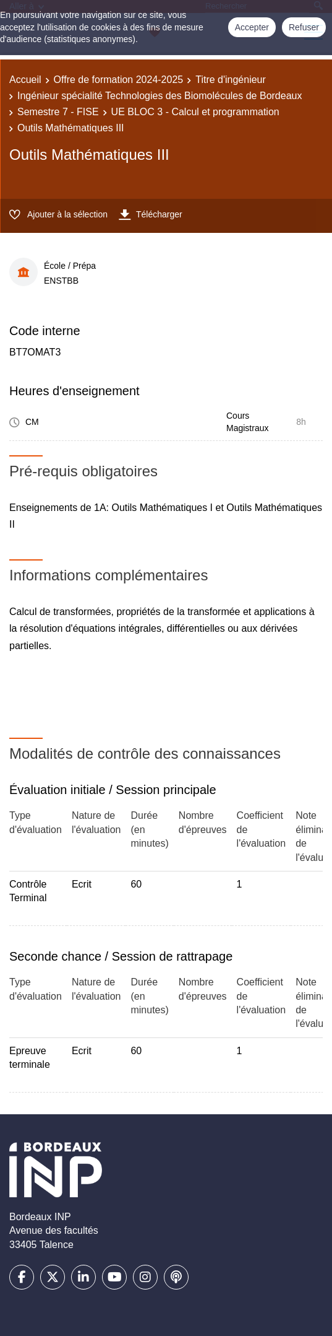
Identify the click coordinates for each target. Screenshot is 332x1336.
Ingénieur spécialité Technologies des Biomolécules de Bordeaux (159, 95)
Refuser (304, 27)
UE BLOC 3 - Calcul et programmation (195, 112)
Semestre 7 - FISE (58, 112)
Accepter (252, 27)
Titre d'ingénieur (230, 79)
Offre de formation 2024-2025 (119, 79)
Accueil (25, 79)
